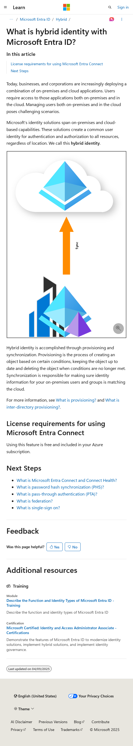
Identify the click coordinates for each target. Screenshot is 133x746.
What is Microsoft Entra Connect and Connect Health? (67, 480)
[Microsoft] (66, 7)
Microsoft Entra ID (35, 19)
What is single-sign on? (38, 507)
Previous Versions (53, 721)
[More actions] (122, 19)
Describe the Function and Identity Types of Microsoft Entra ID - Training (60, 603)
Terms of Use (43, 729)
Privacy (17, 729)
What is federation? (35, 501)
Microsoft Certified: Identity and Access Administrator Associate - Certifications (61, 630)
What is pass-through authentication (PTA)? (57, 494)
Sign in (123, 7)
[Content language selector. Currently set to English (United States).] (35, 696)
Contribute (100, 721)
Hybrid (61, 19)
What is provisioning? (76, 400)
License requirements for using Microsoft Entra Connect (57, 63)
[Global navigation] (5, 7)
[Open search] (110, 7)
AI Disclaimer (21, 721)
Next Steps (19, 70)
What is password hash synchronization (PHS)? (60, 487)
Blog (77, 721)
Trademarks (70, 729)
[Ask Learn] (112, 19)
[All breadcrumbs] (11, 19)
